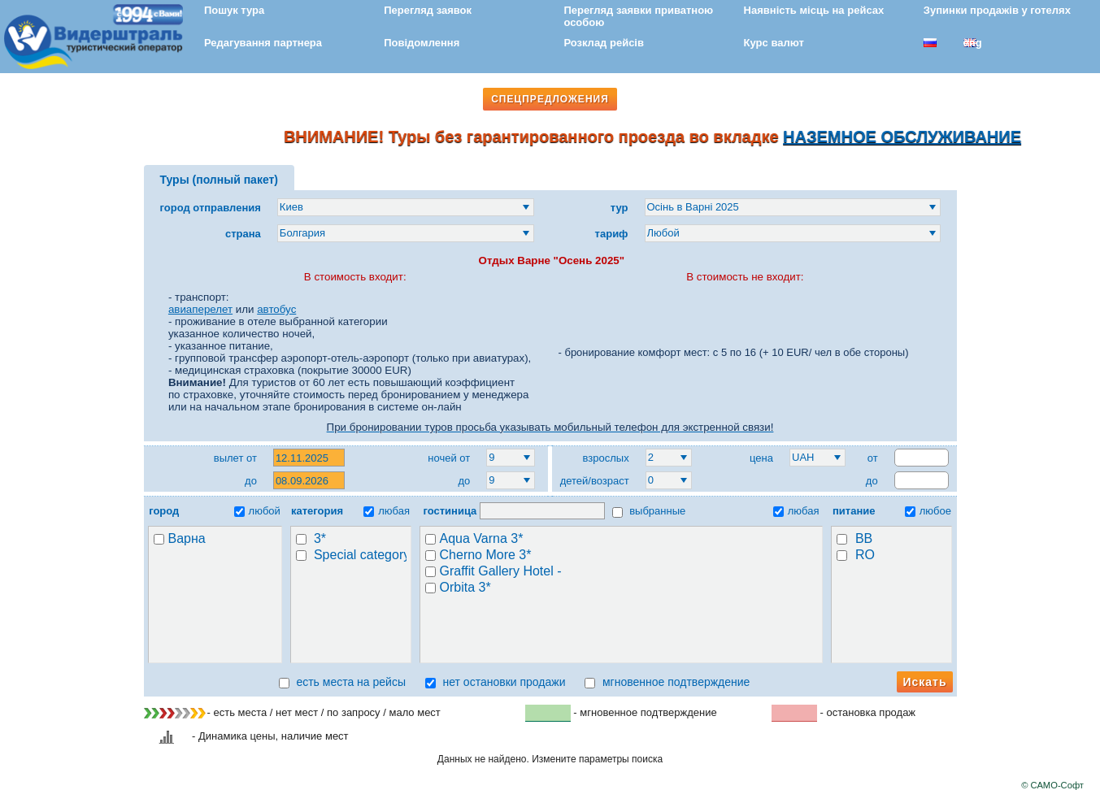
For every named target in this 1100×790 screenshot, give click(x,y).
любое (928, 511)
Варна (180, 538)
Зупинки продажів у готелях (997, 10)
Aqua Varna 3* (474, 538)
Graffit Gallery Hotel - (493, 571)
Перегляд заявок (428, 10)
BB (854, 538)
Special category (351, 555)
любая (386, 511)
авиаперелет (200, 309)
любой (257, 511)
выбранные (649, 511)
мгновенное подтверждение (667, 681)
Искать (924, 681)
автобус (276, 309)
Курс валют (774, 43)
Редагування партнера (263, 43)
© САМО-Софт (1052, 785)
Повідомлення (421, 43)
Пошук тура (234, 10)
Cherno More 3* (478, 555)
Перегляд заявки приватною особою (638, 16)
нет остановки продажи (495, 681)
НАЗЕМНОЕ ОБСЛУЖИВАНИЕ (909, 136)
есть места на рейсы (342, 681)
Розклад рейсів (603, 43)
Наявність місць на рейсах (814, 10)
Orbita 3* (458, 587)
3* (311, 538)
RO (855, 555)
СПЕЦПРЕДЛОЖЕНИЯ (550, 99)
